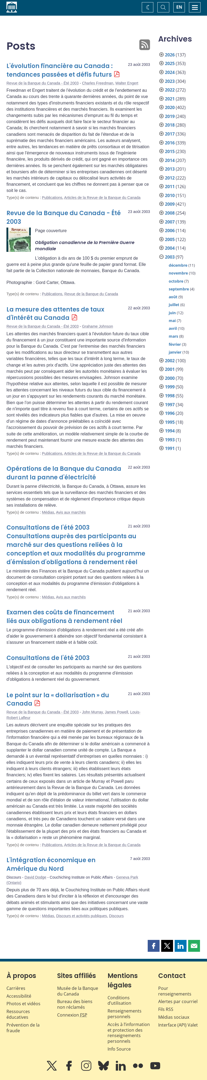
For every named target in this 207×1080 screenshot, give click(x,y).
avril (173, 328)
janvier (175, 352)
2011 (170, 186)
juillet (174, 304)
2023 (170, 81)
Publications (52, 197)
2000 (170, 378)
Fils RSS (165, 1009)
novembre (178, 273)
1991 (170, 448)
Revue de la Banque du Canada (91, 294)
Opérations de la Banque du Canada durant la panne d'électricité (63, 473)
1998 (170, 396)
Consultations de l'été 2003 (47, 658)
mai (172, 320)
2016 (170, 143)
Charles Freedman (97, 83)
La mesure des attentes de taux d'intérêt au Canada (55, 313)
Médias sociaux (173, 1017)
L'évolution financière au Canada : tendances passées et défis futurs (59, 70)
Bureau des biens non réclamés (74, 1004)
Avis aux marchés (71, 512)
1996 (170, 413)
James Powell (116, 712)
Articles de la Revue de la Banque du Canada (102, 197)
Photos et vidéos (23, 1004)
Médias (48, 512)
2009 (170, 204)
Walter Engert (126, 83)
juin (172, 312)
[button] (154, 946)
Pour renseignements (174, 991)
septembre (179, 289)
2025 (170, 63)
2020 (170, 107)
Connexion (72, 1015)
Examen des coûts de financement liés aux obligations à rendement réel (64, 616)
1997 (170, 405)
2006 (170, 230)
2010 (170, 195)
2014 (170, 160)
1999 (170, 387)
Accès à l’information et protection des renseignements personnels (129, 1032)
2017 (170, 134)
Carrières (15, 988)
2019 (170, 116)
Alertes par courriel (178, 1001)
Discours (116, 916)
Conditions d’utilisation (119, 1000)
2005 (170, 239)
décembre (178, 265)
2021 (170, 99)
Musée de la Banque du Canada (77, 991)
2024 (170, 72)
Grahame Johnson (97, 326)
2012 (170, 178)
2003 (170, 257)
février (175, 344)
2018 (170, 125)
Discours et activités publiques (81, 916)
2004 (170, 248)
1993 (170, 440)
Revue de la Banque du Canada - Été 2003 (42, 83)
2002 (170, 361)
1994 (170, 431)
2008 (170, 213)
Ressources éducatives (18, 1014)
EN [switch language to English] (179, 7)
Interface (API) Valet (178, 1025)
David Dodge (35, 877)
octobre (176, 281)
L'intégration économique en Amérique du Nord (50, 864)
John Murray (92, 712)
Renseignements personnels (125, 1014)
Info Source (119, 1049)
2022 (170, 90)
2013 (170, 169)
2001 (170, 369)
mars (173, 336)
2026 (170, 55)
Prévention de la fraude (23, 1028)
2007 (170, 222)
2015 (170, 151)
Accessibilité (18, 996)
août (173, 296)
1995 (170, 422)
